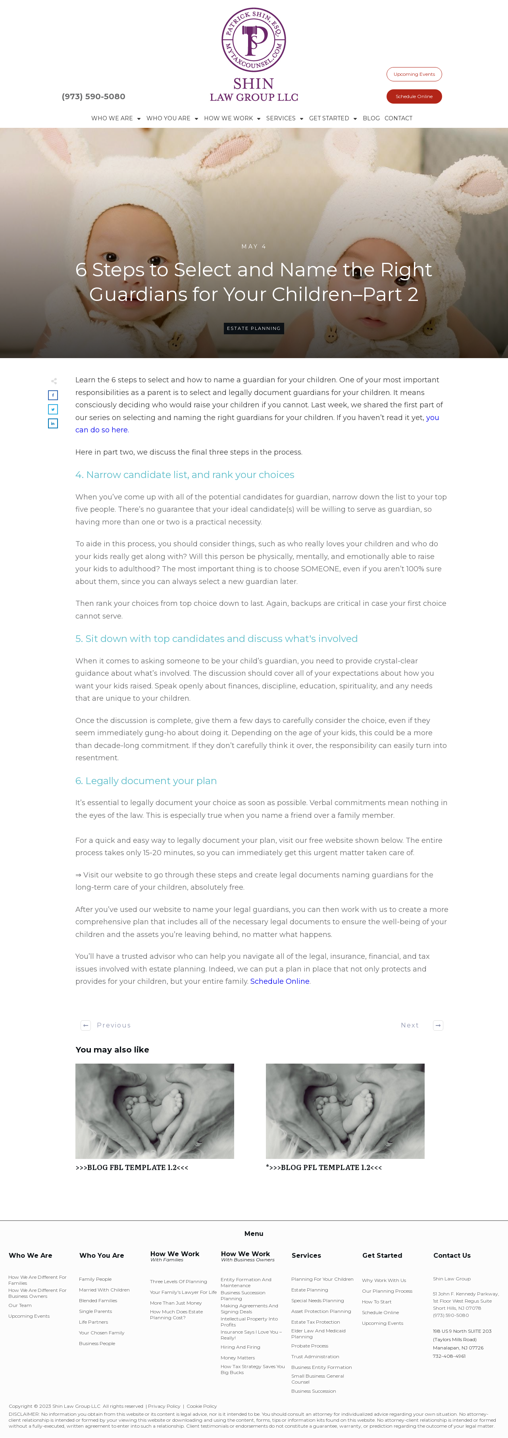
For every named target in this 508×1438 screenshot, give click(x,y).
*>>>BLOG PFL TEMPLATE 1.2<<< (357, 1122)
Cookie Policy (202, 1406)
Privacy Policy (164, 1406)
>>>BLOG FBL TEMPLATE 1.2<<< (166, 1122)
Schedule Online (280, 981)
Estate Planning (254, 328)
